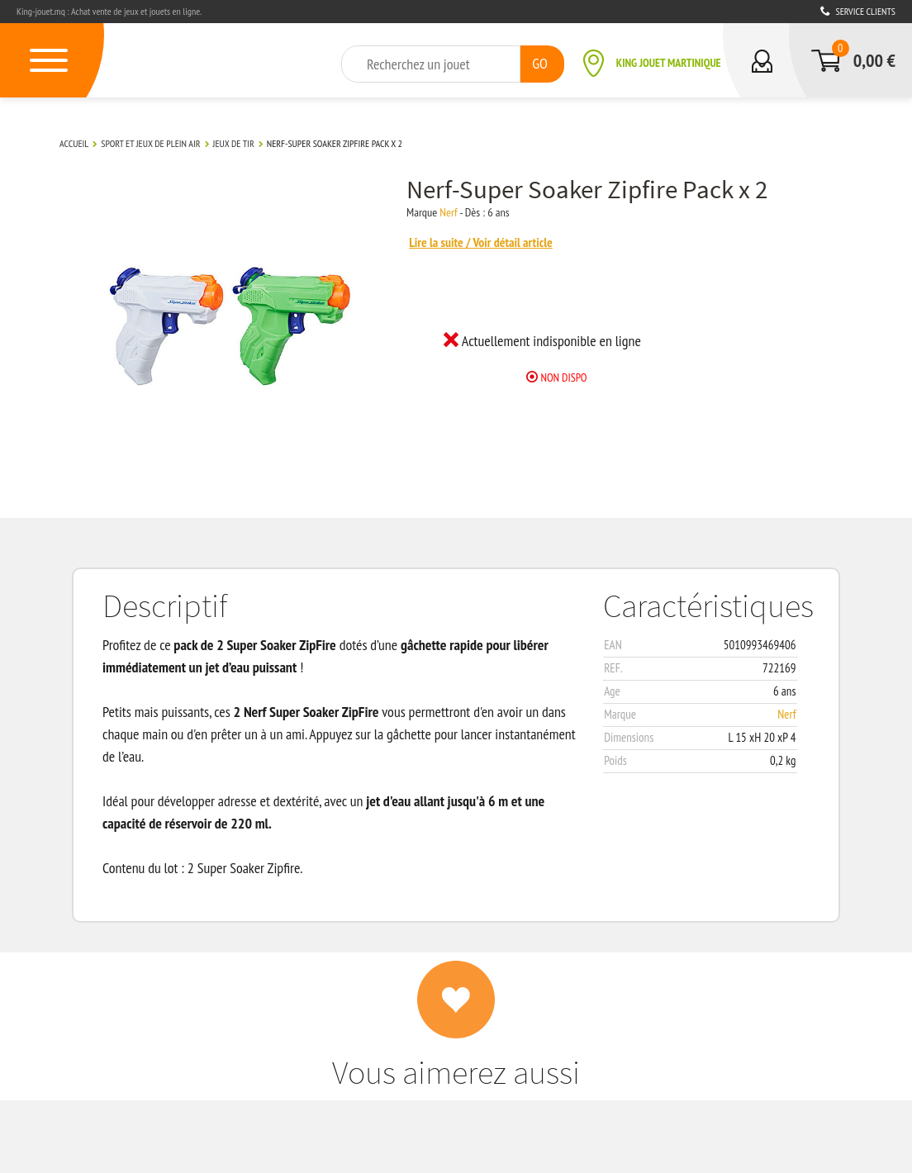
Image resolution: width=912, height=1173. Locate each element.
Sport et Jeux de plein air (150, 143)
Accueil (73, 143)
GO (540, 63)
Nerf (448, 212)
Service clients (857, 11)
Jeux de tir (233, 143)
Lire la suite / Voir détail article (481, 242)
